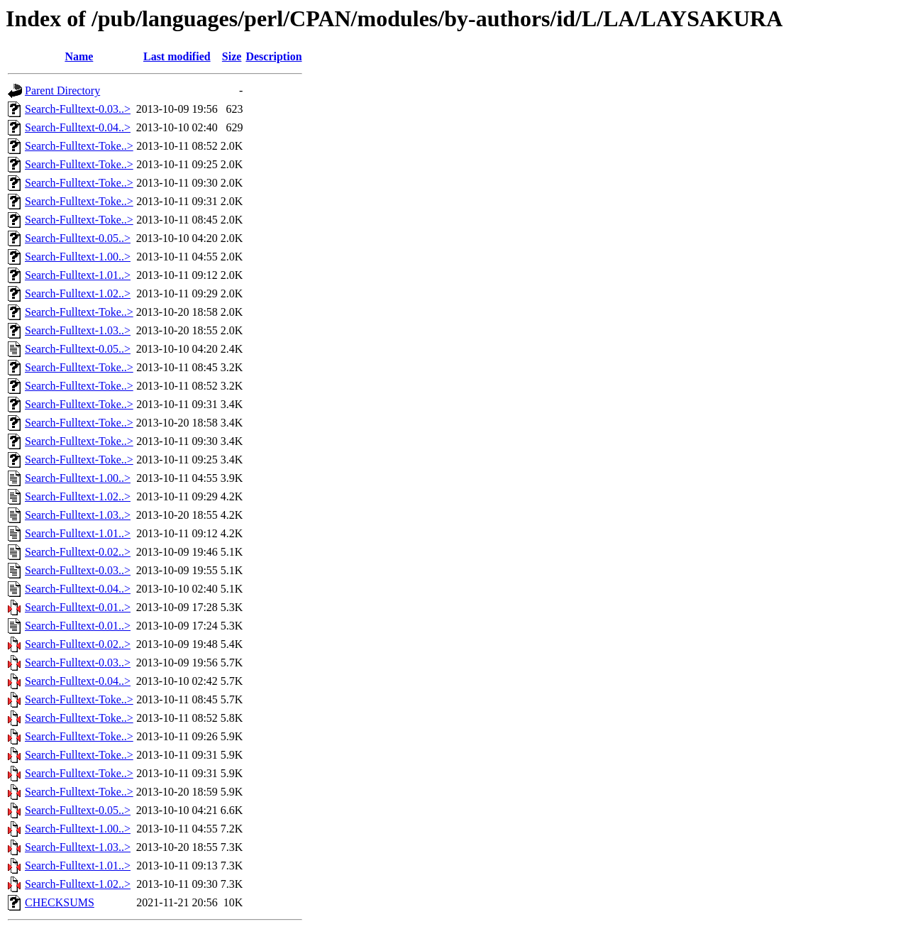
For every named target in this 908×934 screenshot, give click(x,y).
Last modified (177, 56)
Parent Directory (62, 90)
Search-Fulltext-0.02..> (78, 552)
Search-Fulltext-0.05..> (78, 238)
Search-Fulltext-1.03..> (78, 330)
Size (232, 56)
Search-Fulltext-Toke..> (79, 146)
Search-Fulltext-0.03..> (78, 109)
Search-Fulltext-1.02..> (78, 293)
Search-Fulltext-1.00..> (78, 257)
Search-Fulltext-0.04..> (78, 127)
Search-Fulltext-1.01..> (78, 275)
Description (273, 56)
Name (79, 56)
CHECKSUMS (59, 902)
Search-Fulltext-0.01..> (78, 607)
